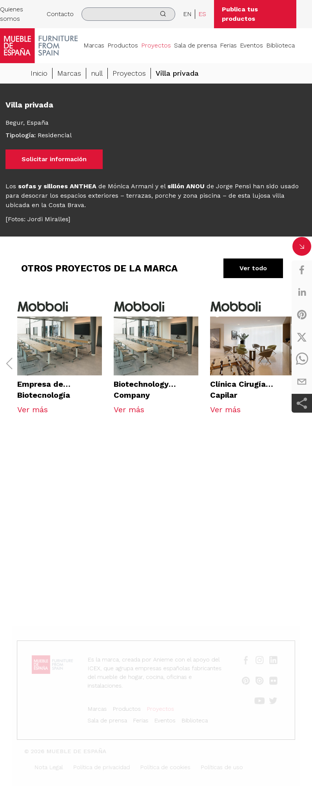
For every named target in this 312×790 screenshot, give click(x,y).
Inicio (39, 73)
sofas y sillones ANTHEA (57, 186)
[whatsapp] (301, 359)
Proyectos (156, 45)
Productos (122, 45)
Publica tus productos (240, 13)
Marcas (93, 45)
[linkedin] (301, 292)
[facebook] (301, 269)
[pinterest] (301, 314)
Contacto (60, 14)
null (97, 73)
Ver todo (253, 268)
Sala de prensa (195, 45)
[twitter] (301, 337)
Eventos (251, 45)
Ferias (228, 45)
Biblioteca (280, 45)
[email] (301, 381)
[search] (128, 14)
